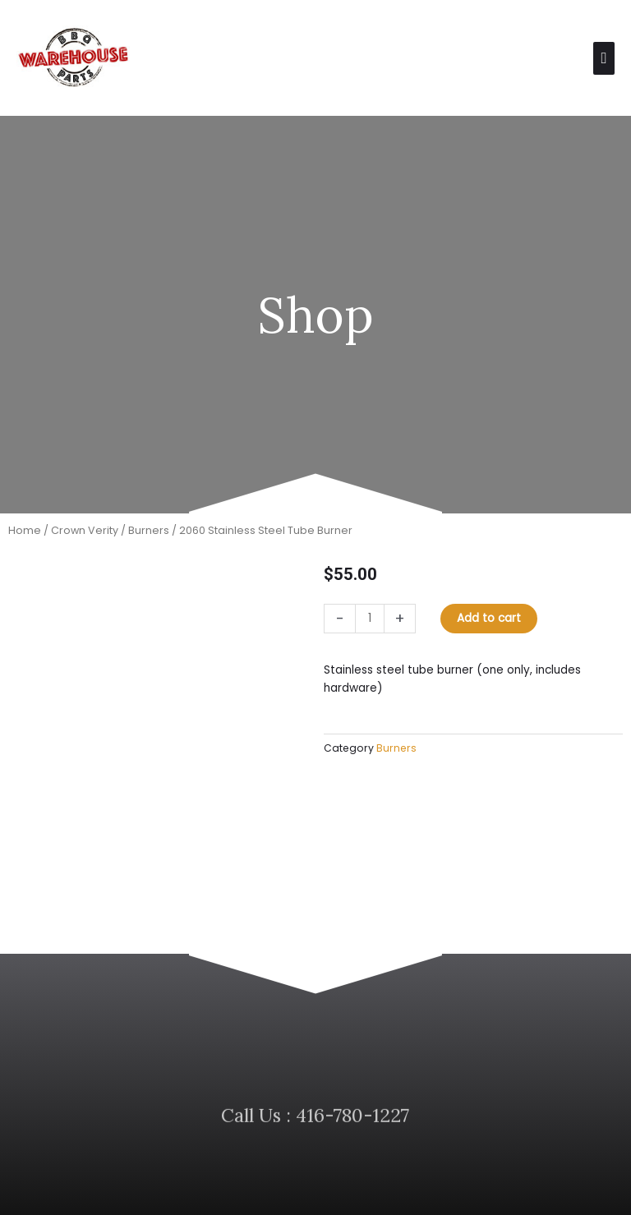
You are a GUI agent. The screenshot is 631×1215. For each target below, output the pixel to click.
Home (24, 541)
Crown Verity (84, 541)
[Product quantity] (370, 629)
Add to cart (489, 629)
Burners (148, 541)
